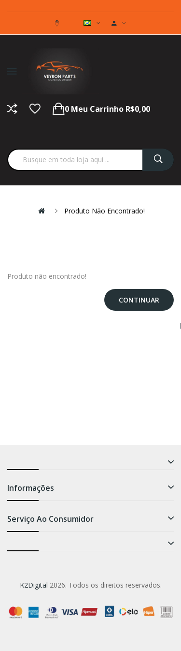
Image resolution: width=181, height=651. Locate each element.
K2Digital (34, 585)
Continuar (139, 299)
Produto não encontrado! (104, 210)
